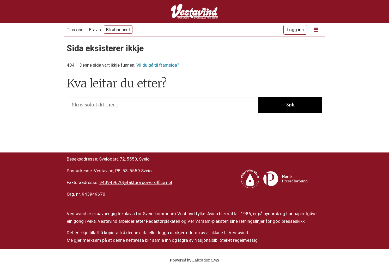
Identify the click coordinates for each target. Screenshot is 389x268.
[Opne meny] (316, 29)
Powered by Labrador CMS (194, 260)
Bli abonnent (118, 29)
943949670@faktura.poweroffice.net (135, 182)
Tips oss (75, 29)
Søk (290, 105)
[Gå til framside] (194, 11)
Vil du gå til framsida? (157, 65)
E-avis (95, 29)
